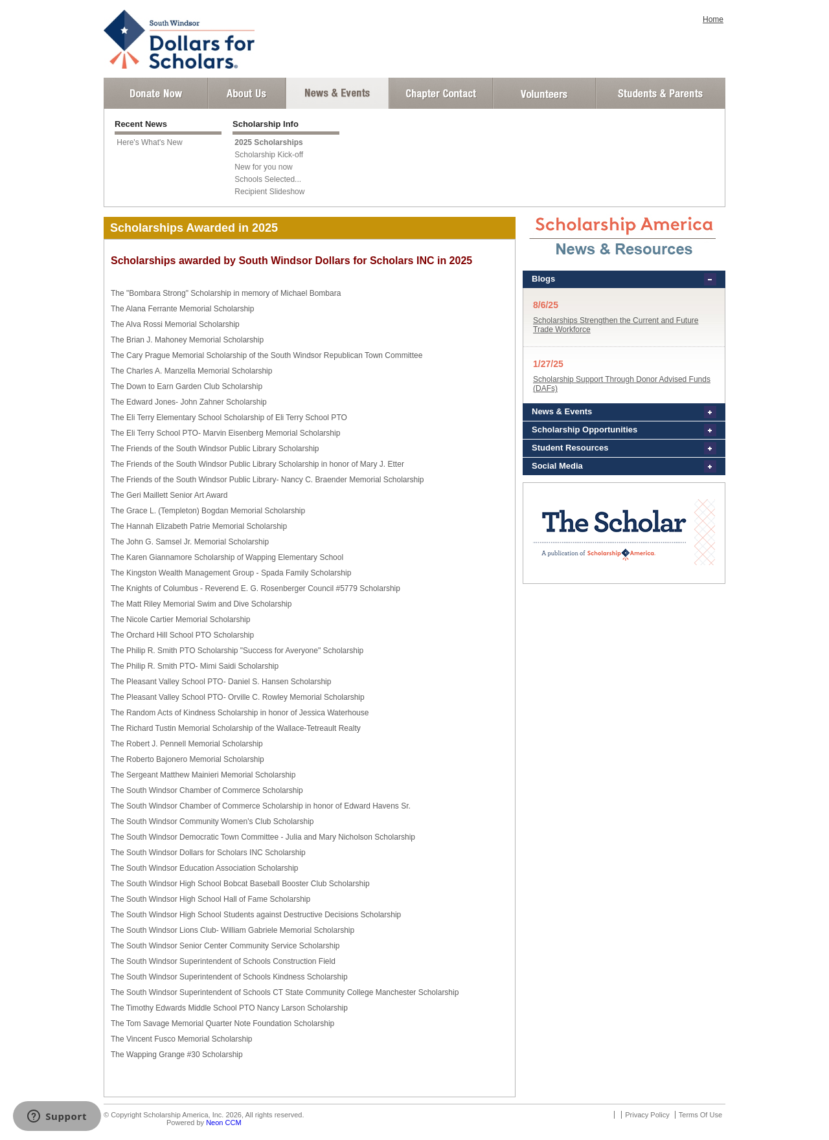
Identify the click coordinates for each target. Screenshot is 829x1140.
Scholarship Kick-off (268, 154)
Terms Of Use (700, 1115)
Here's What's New (149, 142)
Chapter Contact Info (441, 93)
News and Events (337, 93)
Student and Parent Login (660, 93)
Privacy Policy (647, 1115)
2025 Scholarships (268, 142)
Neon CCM (223, 1122)
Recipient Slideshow (269, 191)
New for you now (263, 167)
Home (713, 19)
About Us (247, 93)
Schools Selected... (267, 179)
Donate (156, 93)
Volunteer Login (543, 93)
